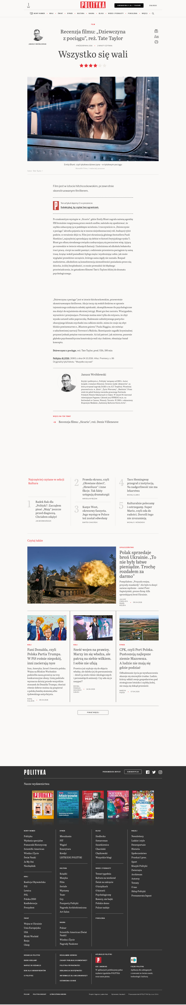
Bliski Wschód (31, 937)
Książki (63, 874)
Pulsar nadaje (102, 908)
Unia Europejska (32, 928)
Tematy (135, 883)
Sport (134, 862)
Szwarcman (102, 841)
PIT (61, 841)
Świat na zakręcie (104, 882)
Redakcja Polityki (32, 956)
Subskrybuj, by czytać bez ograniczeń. (80, 208)
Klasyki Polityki (139, 866)
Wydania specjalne (33, 841)
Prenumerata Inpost (112, 773)
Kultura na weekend (106, 878)
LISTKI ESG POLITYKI (71, 858)
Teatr (62, 895)
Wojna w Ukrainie (33, 924)
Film (93, 25)
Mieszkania (65, 837)
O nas (134, 888)
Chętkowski (102, 854)
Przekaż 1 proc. (139, 858)
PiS (25, 887)
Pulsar (63, 928)
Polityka (28, 837)
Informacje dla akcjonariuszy (74, 976)
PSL (26, 895)
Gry (61, 899)
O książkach (102, 887)
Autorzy (135, 879)
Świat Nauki (30, 858)
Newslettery (137, 837)
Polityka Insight (39, 995)
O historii (100, 891)
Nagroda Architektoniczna (73, 908)
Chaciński (101, 849)
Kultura (80, 14)
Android (103, 967)
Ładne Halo (104, 995)
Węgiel (63, 845)
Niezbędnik (30, 866)
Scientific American (34, 849)
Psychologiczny (103, 895)
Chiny (27, 945)
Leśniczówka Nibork (58, 995)
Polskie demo (102, 904)
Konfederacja (30, 904)
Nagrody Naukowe (69, 944)
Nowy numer (39, 14)
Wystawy (64, 891)
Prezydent (29, 908)
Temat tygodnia (103, 874)
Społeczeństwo (139, 854)
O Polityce (28, 976)
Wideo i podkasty (116, 14)
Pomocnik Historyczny (35, 845)
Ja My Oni (29, 862)
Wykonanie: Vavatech (118, 995)
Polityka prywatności (70, 966)
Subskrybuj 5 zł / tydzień (128, 5)
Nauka (91, 14)
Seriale (63, 887)
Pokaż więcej (93, 713)
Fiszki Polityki (137, 967)
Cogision (97, 995)
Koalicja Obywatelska (34, 882)
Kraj (51, 14)
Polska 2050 (30, 899)
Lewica (27, 891)
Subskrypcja (133, 773)
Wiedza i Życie (31, 854)
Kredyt (63, 854)
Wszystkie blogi (104, 858)
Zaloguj (152, 5)
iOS (96, 967)
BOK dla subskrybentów (35, 971)
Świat (60, 14)
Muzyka (64, 878)
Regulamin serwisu (68, 956)
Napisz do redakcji (32, 966)
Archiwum (136, 875)
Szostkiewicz (102, 845)
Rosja (26, 941)
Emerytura (65, 849)
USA (26, 933)
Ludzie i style (138, 841)
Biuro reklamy (30, 961)
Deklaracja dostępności (71, 971)
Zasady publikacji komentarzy (73, 961)
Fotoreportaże (138, 845)
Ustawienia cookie (68, 982)
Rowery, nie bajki (104, 899)
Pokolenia (132, 14)
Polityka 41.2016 (61, 359)
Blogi (101, 14)
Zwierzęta (136, 871)
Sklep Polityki (138, 892)
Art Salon (64, 912)
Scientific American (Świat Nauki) (73, 934)
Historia (135, 849)
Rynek (70, 14)
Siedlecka (101, 837)
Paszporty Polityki (69, 904)
